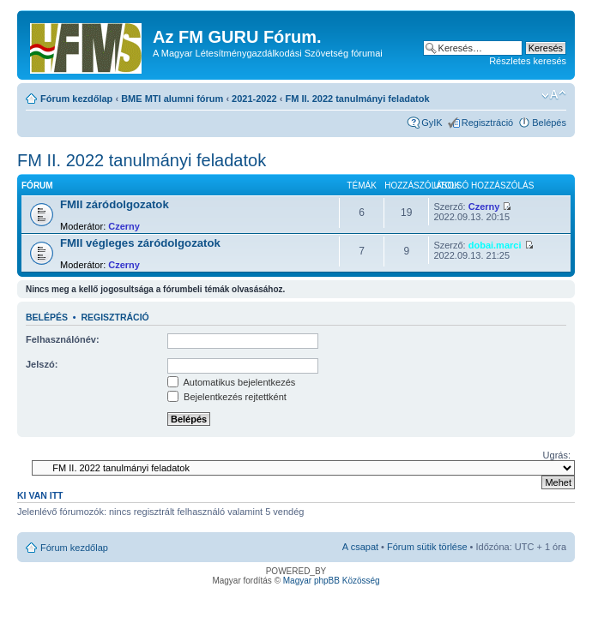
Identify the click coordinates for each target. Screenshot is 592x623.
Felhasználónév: (63, 339)
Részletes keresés (527, 61)
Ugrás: (557, 455)
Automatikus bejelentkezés (231, 382)
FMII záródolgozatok (114, 204)
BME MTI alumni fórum (172, 98)
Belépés (549, 122)
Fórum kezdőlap (76, 98)
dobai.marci (495, 245)
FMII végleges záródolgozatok (140, 243)
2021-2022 (254, 98)
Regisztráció (488, 122)
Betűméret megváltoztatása (553, 95)
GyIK (431, 122)
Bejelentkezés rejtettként (227, 397)
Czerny (124, 226)
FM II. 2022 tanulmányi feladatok (358, 98)
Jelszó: (41, 364)
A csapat (360, 547)
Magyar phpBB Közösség (331, 580)
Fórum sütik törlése (427, 547)
